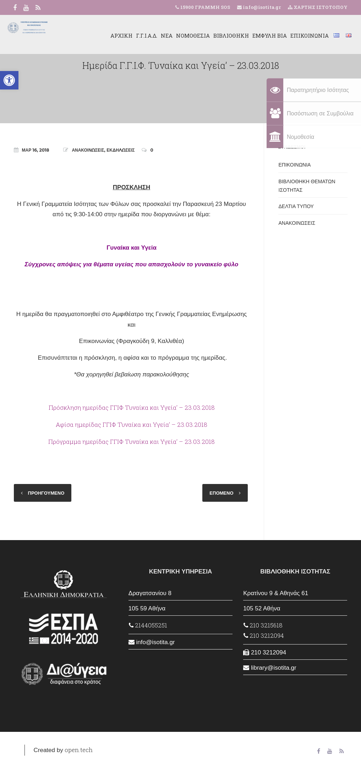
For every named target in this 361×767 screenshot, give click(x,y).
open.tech (79, 750)
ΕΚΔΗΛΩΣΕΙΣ (120, 150)
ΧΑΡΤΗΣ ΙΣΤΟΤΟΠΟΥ (318, 7)
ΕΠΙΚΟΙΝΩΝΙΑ (300, 35)
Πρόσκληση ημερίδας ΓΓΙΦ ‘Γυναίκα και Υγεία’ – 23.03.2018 (132, 407)
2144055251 (148, 625)
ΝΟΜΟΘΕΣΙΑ (184, 35)
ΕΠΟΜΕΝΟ (221, 493)
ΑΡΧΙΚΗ (113, 35)
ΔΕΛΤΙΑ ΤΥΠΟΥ (296, 206)
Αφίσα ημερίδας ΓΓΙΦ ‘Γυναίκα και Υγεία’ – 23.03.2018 (131, 424)
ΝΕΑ (158, 35)
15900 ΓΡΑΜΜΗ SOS (205, 7)
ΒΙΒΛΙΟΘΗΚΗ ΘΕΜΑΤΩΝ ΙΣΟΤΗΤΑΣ (307, 186)
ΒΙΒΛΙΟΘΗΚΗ (222, 35)
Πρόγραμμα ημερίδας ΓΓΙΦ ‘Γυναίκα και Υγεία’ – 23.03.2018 (131, 441)
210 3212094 (264, 635)
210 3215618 (263, 625)
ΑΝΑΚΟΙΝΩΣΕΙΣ (88, 150)
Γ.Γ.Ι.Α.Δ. (137, 35)
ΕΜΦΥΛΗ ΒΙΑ (261, 35)
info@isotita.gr (261, 7)
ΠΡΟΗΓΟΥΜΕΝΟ (46, 493)
